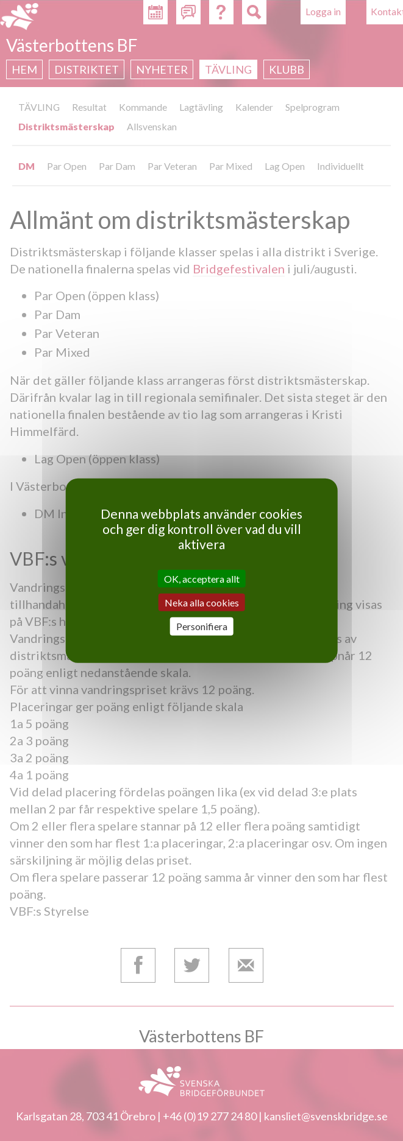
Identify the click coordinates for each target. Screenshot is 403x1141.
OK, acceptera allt (202, 579)
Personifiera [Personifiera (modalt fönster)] (201, 626)
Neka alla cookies (202, 602)
